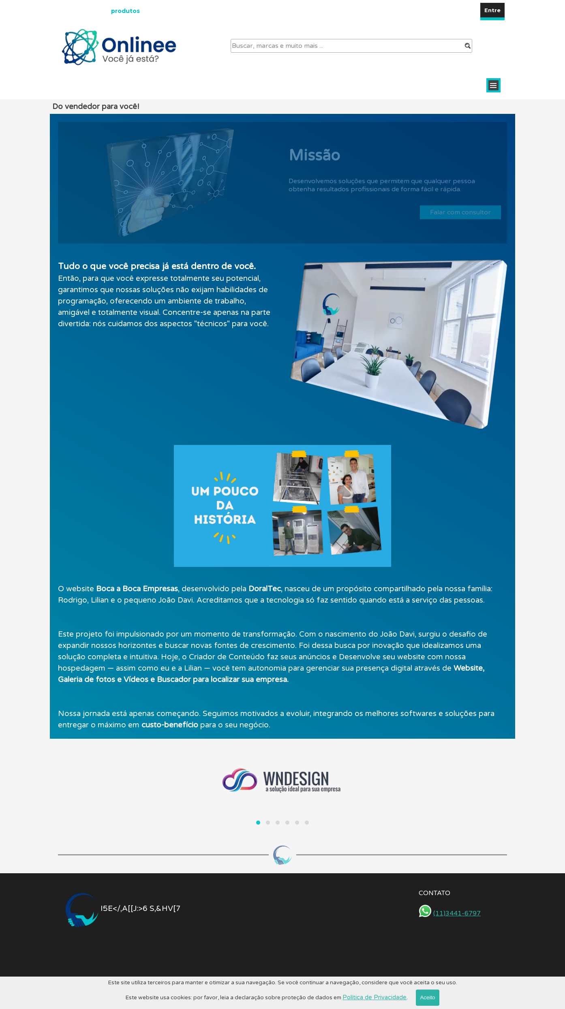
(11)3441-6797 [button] (457, 913)
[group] (282, 788)
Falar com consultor (460, 212)
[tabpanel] (166, 294)
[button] (258, 823)
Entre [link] (492, 10)
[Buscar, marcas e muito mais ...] (351, 46)
